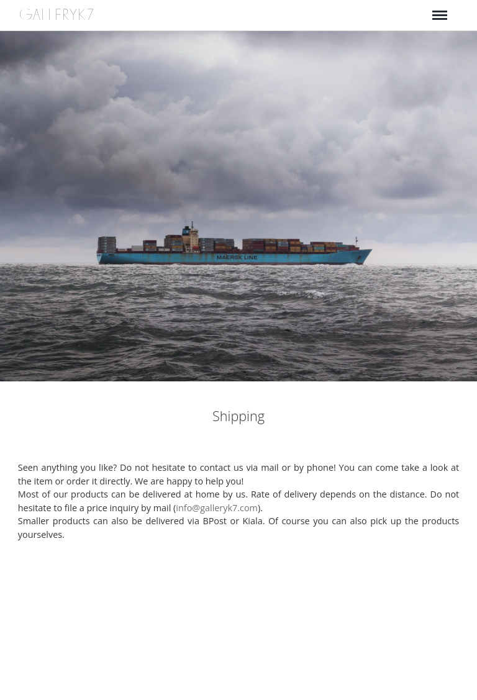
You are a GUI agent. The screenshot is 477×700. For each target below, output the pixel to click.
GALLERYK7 (57, 14)
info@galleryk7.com (217, 508)
